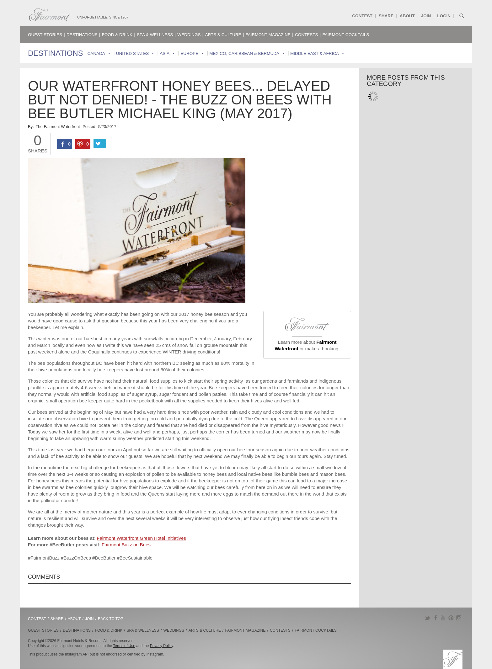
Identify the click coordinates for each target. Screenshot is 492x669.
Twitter (427, 617)
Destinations (82, 34)
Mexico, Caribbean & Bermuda (244, 53)
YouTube (443, 617)
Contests (306, 34)
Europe (189, 53)
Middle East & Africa (314, 53)
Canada (96, 53)
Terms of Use (124, 646)
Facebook (435, 617)
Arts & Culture (223, 34)
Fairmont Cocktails (345, 34)
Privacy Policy (161, 646)
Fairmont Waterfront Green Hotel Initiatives (141, 538)
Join (426, 15)
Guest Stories (45, 34)
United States (132, 53)
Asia (164, 53)
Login (444, 15)
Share (386, 15)
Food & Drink (117, 34)
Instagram (459, 617)
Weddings (189, 34)
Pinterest (451, 617)
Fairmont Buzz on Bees (126, 544)
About (407, 15)
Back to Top (110, 619)
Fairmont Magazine (268, 34)
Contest (362, 15)
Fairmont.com (50, 15)
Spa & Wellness (155, 34)
